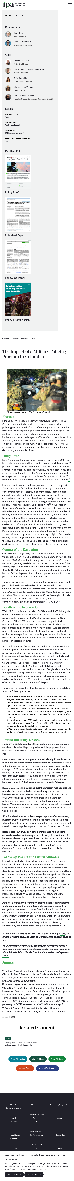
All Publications (37, 1105)
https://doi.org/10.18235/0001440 (18, 980)
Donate (36, 1148)
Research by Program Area (59, 1105)
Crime (32, 339)
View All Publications (47, 1068)
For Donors (14, 1138)
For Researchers (60, 1135)
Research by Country (14, 1108)
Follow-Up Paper (15, 278)
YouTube (14, 1121)
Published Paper (15, 235)
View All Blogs (57, 1059)
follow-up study (15, 861)
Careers (60, 1148)
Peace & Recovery (20, 339)
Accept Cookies (14, 1174)
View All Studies (18, 1059)
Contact (14, 1148)
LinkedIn (14, 1118)
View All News (38, 1059)
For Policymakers (36, 1135)
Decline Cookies (34, 1174)
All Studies (14, 1105)
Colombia (6, 339)
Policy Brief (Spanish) (18, 320)
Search (65, 5)
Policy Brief (12, 192)
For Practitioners (14, 1135)
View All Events (25, 1068)
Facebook (36, 1118)
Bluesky (60, 1118)
